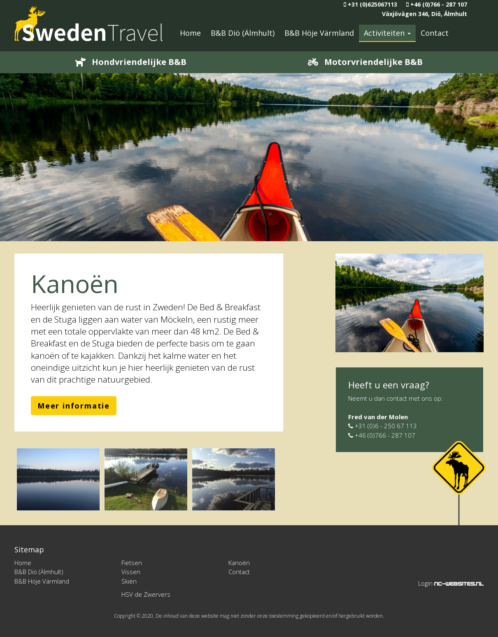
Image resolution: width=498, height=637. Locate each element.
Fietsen (131, 563)
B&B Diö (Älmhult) (243, 33)
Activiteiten (387, 33)
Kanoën (239, 563)
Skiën (129, 581)
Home (190, 33)
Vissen (130, 572)
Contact (435, 33)
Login (425, 583)
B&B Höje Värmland (319, 33)
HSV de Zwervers (145, 594)
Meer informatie (73, 406)
